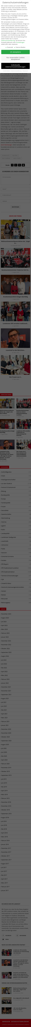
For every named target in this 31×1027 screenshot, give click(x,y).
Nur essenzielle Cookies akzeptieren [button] (15, 58)
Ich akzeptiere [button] (15, 52)
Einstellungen (20, 42)
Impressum (25, 71)
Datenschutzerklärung (8, 40)
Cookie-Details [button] (6, 71)
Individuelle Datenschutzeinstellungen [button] (16, 66)
